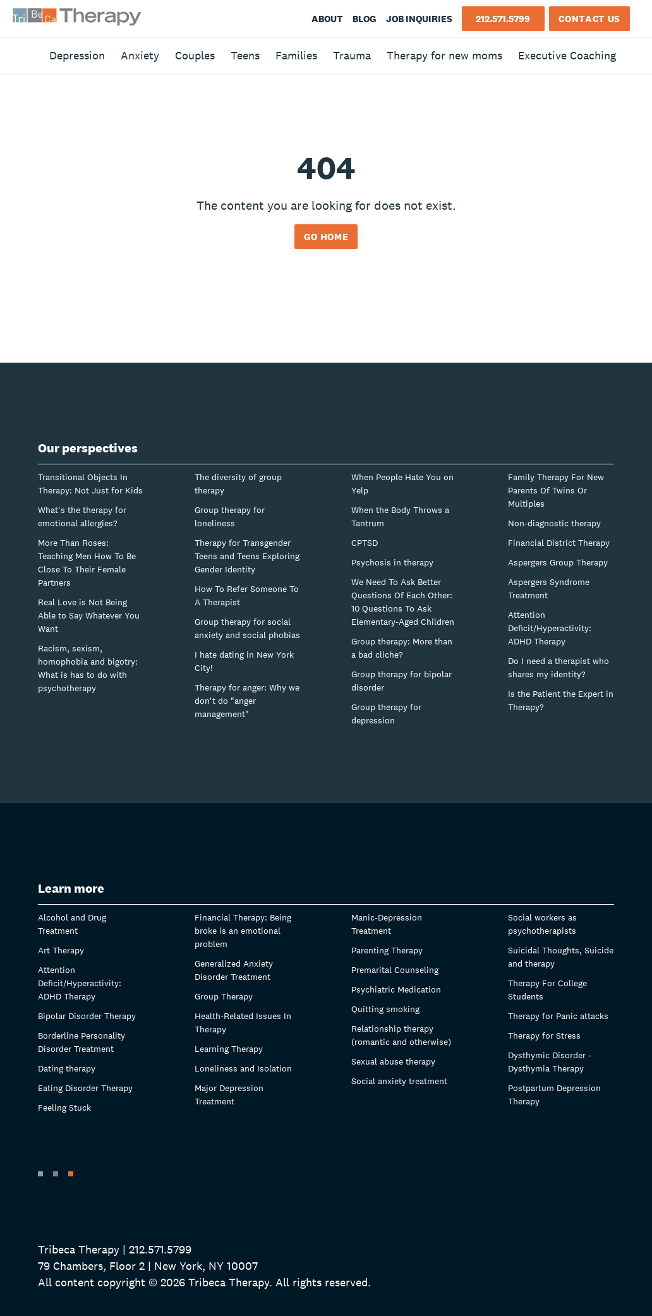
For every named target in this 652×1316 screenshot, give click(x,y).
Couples (195, 55)
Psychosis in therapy (392, 562)
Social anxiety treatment (399, 1081)
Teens (245, 55)
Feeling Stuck (64, 1107)
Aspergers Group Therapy (558, 562)
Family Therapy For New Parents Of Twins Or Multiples (556, 490)
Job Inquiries (419, 19)
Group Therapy (224, 996)
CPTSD (364, 542)
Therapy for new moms (444, 55)
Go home (326, 237)
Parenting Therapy (387, 950)
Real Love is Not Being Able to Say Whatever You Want (89, 615)
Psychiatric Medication (396, 989)
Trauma (352, 55)
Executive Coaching (567, 55)
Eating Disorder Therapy (85, 1088)
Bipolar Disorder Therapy (87, 1016)
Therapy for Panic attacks (558, 1016)
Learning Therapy (229, 1048)
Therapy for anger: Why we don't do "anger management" (247, 701)
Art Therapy (61, 950)
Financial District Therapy (559, 542)
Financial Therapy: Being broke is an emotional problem (243, 931)
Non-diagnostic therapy (554, 523)
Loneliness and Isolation (243, 1068)
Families (296, 55)
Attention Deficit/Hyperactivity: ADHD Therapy (549, 628)
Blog (365, 19)
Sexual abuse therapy (393, 1061)
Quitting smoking (385, 1009)
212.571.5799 (503, 19)
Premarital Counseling (394, 969)
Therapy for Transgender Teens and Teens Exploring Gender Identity (247, 556)
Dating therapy (66, 1068)
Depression (77, 55)
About (327, 19)
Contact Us (589, 19)
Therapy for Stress (544, 1035)
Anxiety (140, 55)
